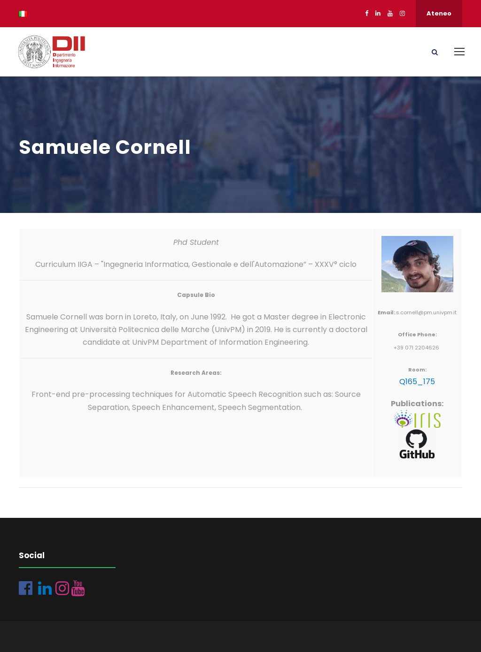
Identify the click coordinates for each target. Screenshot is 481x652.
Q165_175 (417, 381)
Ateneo (439, 13)
